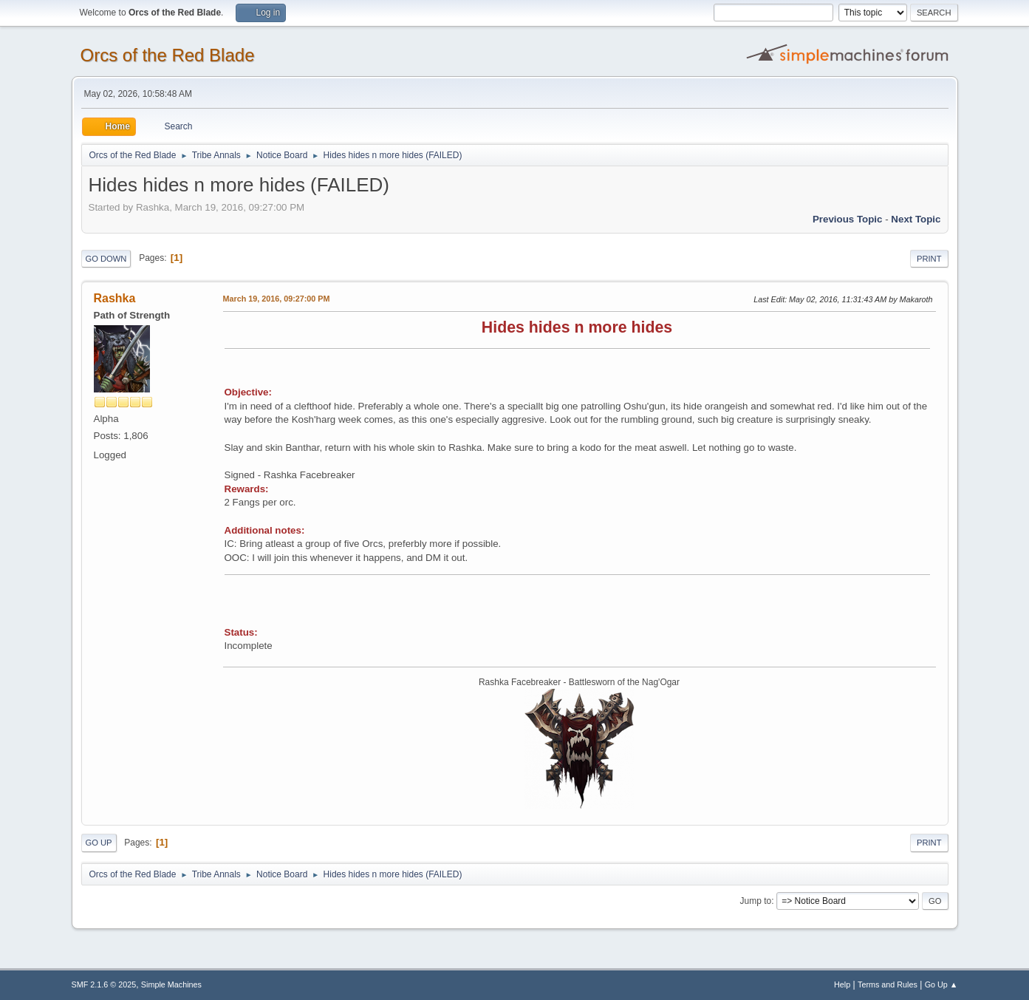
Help (842, 984)
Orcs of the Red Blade (168, 55)
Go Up (99, 842)
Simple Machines (171, 984)
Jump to (756, 901)
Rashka (115, 298)
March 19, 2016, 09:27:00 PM (276, 298)
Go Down (106, 258)
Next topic (915, 219)
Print (929, 258)
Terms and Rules (887, 984)
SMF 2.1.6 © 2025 (104, 984)
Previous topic (848, 219)
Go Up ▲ (941, 984)
